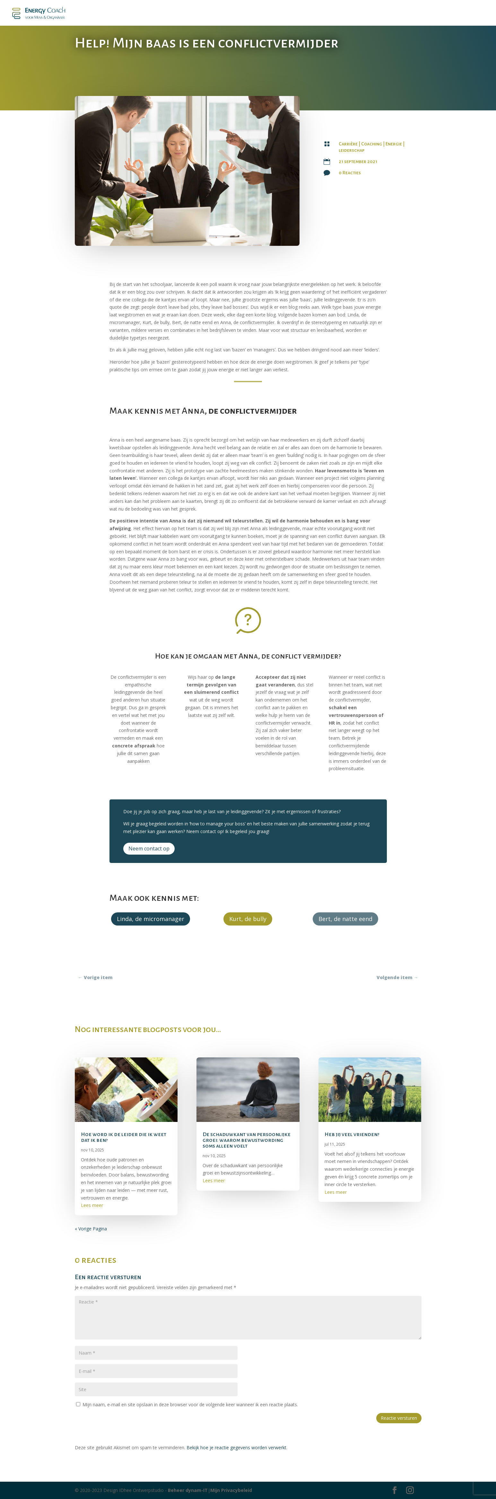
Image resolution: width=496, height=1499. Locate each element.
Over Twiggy (472, 13)
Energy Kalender (360, 13)
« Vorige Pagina (91, 1229)
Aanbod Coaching (307, 13)
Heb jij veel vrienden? (352, 1134)
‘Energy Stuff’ (408, 13)
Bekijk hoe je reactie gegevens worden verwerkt (236, 1447)
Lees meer (92, 1205)
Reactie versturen (399, 1418)
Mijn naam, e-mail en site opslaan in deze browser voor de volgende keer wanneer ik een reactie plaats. (190, 1404)
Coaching (371, 143)
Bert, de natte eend (345, 919)
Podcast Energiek (231, 13)
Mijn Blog (268, 13)
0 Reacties (350, 172)
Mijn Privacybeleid (231, 1490)
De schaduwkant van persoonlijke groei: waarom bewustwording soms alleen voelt (247, 1140)
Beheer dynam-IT (188, 1490)
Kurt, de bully (247, 919)
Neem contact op (149, 848)
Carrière (348, 143)
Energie (394, 143)
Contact (440, 13)
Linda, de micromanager (150, 919)
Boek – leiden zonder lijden (173, 13)
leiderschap (351, 150)
